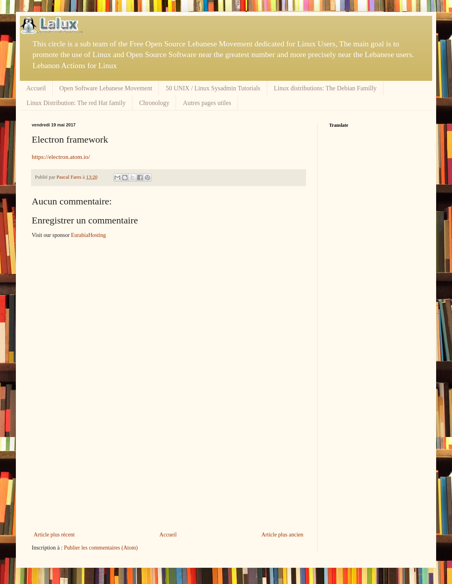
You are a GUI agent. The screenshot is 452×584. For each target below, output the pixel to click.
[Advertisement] (168, 470)
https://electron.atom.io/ (61, 156)
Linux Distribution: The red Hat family (76, 102)
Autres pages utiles (207, 102)
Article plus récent (54, 535)
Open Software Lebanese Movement (105, 88)
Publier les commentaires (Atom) (101, 548)
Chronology (154, 102)
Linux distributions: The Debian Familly (325, 88)
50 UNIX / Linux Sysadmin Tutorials (213, 88)
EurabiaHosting (88, 235)
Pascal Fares (70, 177)
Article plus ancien (282, 535)
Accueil (36, 88)
